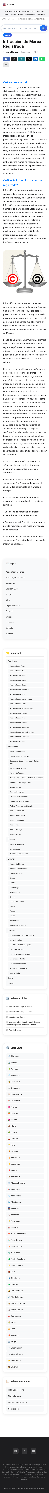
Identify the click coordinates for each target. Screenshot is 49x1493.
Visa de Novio (15, 825)
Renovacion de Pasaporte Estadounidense (26, 778)
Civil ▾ (33, 11)
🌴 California (14, 1082)
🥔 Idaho (12, 1126)
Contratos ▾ (8, 11)
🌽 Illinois (12, 1132)
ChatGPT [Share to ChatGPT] (14, 59)
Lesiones (11, 930)
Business (9, 634)
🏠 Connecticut (15, 1094)
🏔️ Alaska (12, 1063)
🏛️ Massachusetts (16, 1183)
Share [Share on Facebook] (6, 59)
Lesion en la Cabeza (17, 949)
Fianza (12, 906)
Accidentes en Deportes (19, 727)
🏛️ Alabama (13, 1056)
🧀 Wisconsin (14, 1360)
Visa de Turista (15, 834)
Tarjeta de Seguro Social (19, 801)
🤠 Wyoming (13, 1367)
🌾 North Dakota (15, 1265)
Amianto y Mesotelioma (15, 578)
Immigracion (13, 746)
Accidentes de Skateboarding (21, 708)
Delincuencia (15, 892)
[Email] (6, 64)
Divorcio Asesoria (17, 844)
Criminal (9, 611)
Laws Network (12, 52)
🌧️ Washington (15, 1348)
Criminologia (14, 888)
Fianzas (13, 911)
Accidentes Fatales (17, 741)
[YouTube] (33, 1451)
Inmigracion (10, 583)
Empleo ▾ (6, 14)
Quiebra (13, 14)
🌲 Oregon (13, 1284)
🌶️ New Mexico (15, 1246)
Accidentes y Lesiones (15, 572)
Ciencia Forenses (16, 873)
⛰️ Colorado (14, 1088)
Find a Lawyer (14, 1396)
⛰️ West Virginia (15, 1354)
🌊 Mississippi (14, 1202)
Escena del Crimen (17, 902)
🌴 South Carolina (16, 1303)
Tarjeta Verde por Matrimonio (21, 806)
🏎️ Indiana (13, 1139)
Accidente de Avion (17, 666)
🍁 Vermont (13, 1335)
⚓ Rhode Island (15, 1297)
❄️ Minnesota (14, 1196)
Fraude (12, 916)
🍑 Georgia (13, 1113)
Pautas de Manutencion (19, 854)
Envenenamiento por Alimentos (22, 935)
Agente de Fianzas (17, 864)
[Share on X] (29, 59)
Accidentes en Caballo (18, 723)
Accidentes (12, 661)
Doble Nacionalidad (17, 752)
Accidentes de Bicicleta (19, 675)
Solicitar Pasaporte (17, 792)
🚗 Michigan (14, 1189)
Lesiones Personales (18, 964)
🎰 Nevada (13, 1227)
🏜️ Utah (11, 1329)
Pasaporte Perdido (17, 773)
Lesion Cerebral (16, 940)
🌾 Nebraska (14, 1221)
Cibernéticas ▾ (41, 14)
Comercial (10, 622)
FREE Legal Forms (16, 1390)
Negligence (13, 1409)
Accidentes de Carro (18, 680)
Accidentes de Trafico (18, 713)
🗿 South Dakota (15, 1310)
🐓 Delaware (14, 1101)
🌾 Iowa (11, 1145)
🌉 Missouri (13, 1208)
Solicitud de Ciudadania (19, 797)
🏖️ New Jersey (15, 1240)
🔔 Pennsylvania (15, 1291)
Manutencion (15, 849)
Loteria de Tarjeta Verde (19, 756)
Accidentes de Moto (18, 704)
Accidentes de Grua (17, 694)
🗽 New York (14, 1253)
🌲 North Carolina (16, 1259)
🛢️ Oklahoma (14, 1278)
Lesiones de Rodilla (17, 959)
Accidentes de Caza (18, 685)
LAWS (4, 19)
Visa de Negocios (17, 820)
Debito (10, 978)
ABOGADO (12, 19)
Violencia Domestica (18, 925)
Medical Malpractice (17, 1402)
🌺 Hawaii (12, 1120)
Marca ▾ (20, 14)
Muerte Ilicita (15, 973)
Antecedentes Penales (19, 869)
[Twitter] (24, 1451)
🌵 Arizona (13, 1069)
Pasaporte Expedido (18, 768)
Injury (7, 35)
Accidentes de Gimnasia (19, 690)
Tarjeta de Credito (13, 606)
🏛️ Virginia (13, 1341)
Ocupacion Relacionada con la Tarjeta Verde (24, 762)
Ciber (8, 600)
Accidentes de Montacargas (21, 699)
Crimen (12, 878)
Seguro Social (15, 787)
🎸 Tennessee (14, 1316)
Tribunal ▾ (17, 11)
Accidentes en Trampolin (19, 737)
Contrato (9, 628)
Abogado (9, 594)
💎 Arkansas (14, 1075)
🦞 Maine (12, 1170)
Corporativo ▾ (26, 11)
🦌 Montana (13, 1215)
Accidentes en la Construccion (22, 732)
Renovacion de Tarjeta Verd (20, 782)
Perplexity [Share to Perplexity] (21, 59)
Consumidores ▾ (30, 14)
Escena (12, 897)
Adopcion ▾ (40, 11)
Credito (11, 983)
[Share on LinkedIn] (35, 59)
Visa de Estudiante (17, 811)
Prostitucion (14, 920)
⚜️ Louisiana (14, 1164)
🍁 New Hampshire (17, 1234)
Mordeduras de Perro (18, 968)
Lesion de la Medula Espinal (20, 945)
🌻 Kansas (13, 1151)
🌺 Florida (12, 1107)
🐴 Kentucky (14, 1158)
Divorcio (9, 617)
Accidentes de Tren (17, 718)
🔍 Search (43, 28)
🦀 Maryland (14, 1177)
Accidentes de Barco (18, 671)
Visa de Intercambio (17, 815)
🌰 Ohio (11, 1272)
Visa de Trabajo (16, 830)
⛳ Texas (12, 1322)
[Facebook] (16, 1451)
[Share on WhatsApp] (42, 59)
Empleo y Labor (12, 589)
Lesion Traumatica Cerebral (20, 954)
